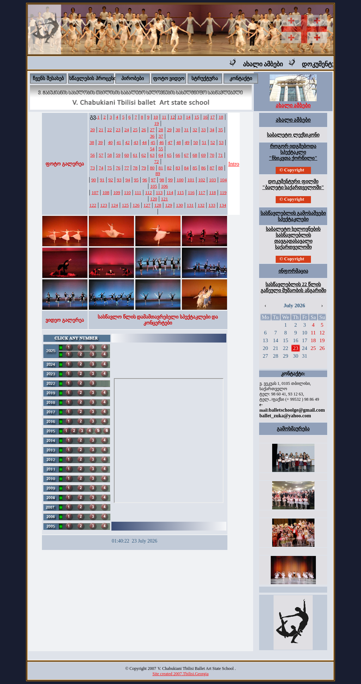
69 (203, 155)
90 (93, 179)
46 (161, 142)
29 (169, 129)
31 (186, 129)
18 (221, 117)
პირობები (132, 78)
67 (186, 155)
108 (105, 192)
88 (220, 167)
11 (164, 117)
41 (118, 142)
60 (126, 155)
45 (153, 142)
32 (194, 129)
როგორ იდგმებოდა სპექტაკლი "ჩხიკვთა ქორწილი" (293, 152)
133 (211, 205)
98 (162, 179)
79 (143, 167)
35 (220, 129)
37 (161, 136)
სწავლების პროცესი (92, 78)
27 (152, 129)
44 (144, 142)
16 (205, 117)
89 (157, 173)
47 (170, 142)
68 (194, 155)
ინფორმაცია (293, 271)
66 (178, 155)
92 (110, 179)
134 (222, 205)
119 (223, 192)
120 (153, 198)
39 (100, 142)
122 (93, 205)
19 (156, 123)
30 (178, 129)
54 (152, 148)
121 (164, 198)
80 (152, 167)
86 (203, 167)
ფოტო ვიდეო (169, 78)
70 (212, 155)
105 (153, 186)
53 (221, 142)
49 (187, 142)
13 (179, 117)
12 (172, 117)
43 (136, 142)
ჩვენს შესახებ (48, 78)
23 (118, 129)
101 (191, 179)
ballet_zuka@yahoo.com (285, 415)
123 (103, 205)
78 (135, 167)
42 (127, 142)
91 (102, 179)
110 (127, 192)
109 (116, 192)
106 (164, 186)
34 (212, 129)
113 (159, 192)
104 (223, 179)
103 (212, 179)
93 (119, 179)
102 (201, 179)
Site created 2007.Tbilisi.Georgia (180, 673)
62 (143, 155)
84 (186, 167)
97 (153, 179)
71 (220, 155)
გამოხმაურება (293, 428)
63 (152, 155)
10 (155, 117)
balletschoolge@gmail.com (297, 410)
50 (195, 142)
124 (114, 205)
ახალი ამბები (269, 64)
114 (169, 192)
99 (170, 179)
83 (178, 167)
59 (118, 155)
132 (201, 205)
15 (197, 117)
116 (191, 192)
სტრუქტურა (204, 78)
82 (169, 167)
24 (126, 129)
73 (92, 167)
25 (135, 129)
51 (204, 142)
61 (135, 155)
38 (92, 142)
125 (125, 205)
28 (161, 129)
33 (203, 129)
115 (180, 192)
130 (179, 205)
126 (136, 205)
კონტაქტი (241, 78)
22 (109, 129)
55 (161, 148)
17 (212, 117)
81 (161, 167)
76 (118, 167)
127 (147, 205)
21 (101, 129)
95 (136, 179)
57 (101, 155)
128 (157, 205)
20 (92, 129)
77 (126, 167)
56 (92, 155)
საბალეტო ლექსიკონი (293, 135)
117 (201, 192)
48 (178, 142)
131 (190, 205)
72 (156, 161)
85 (194, 167)
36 (152, 136)
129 (168, 205)
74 (101, 167)
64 (161, 155)
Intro (233, 164)
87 (212, 167)
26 (143, 129)
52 (212, 142)
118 (212, 192)
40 (110, 142)
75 (109, 167)
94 (128, 179)
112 (148, 192)
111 (138, 192)
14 (188, 117)
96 (144, 179)
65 (169, 155)
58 (109, 155)
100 (180, 179)
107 (95, 192)
